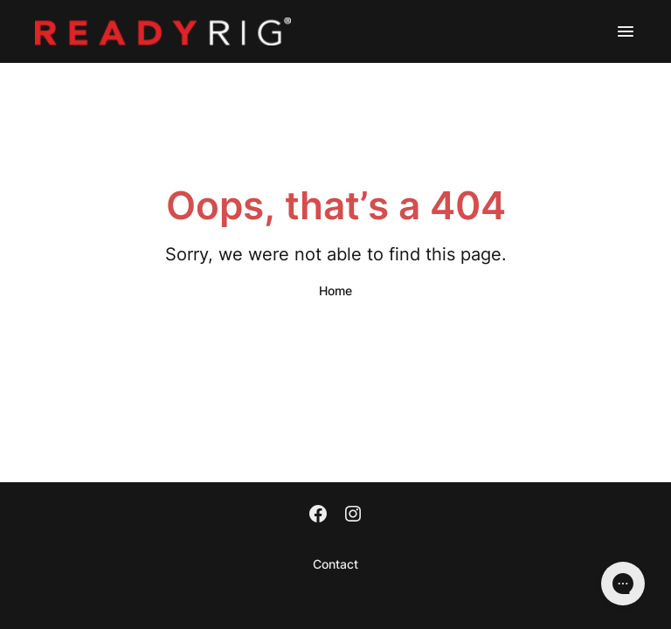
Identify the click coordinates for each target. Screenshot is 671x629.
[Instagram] (352, 515)
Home (335, 290)
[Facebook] (318, 515)
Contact (335, 563)
